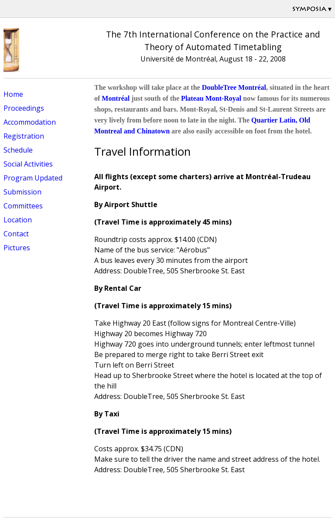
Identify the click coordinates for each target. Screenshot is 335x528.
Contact (16, 233)
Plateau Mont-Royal (211, 98)
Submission (22, 192)
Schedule (18, 150)
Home (13, 94)
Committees (23, 206)
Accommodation (29, 122)
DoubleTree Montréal (234, 87)
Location (17, 220)
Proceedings (23, 108)
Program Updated (32, 178)
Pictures (16, 247)
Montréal (116, 98)
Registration (23, 136)
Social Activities (28, 164)
